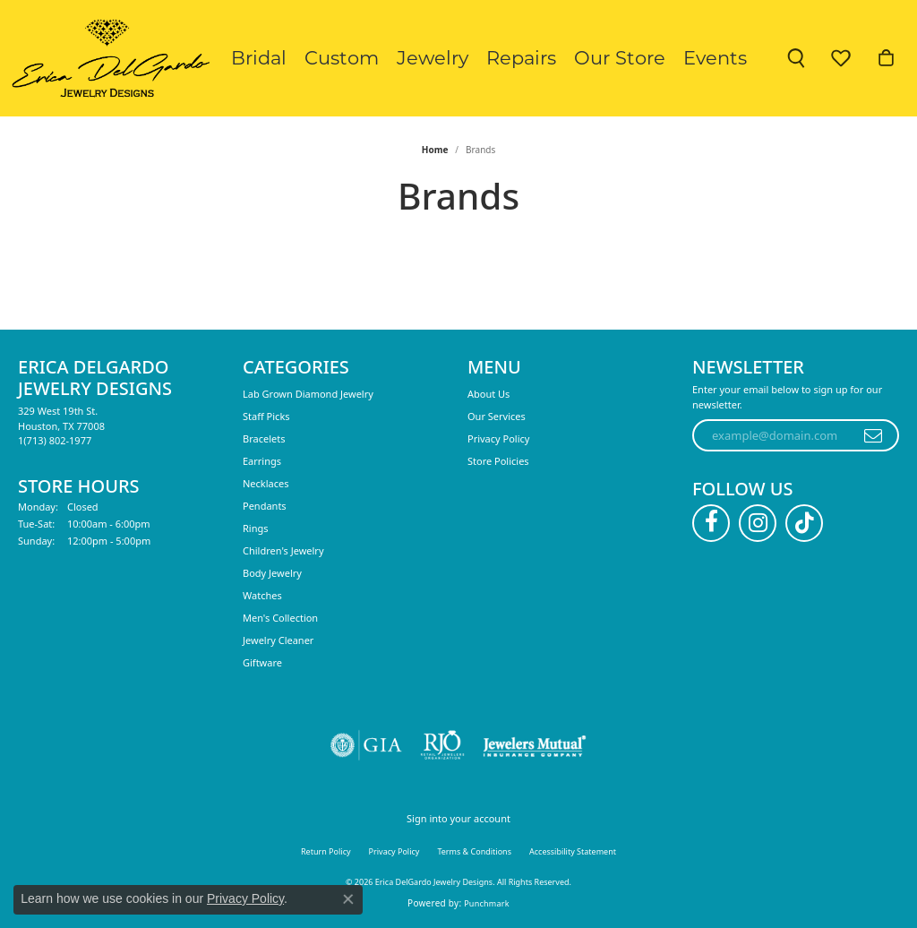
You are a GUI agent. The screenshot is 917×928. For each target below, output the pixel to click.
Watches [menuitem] (262, 595)
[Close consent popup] (348, 899)
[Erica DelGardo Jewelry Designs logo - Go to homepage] (107, 58)
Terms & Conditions (474, 851)
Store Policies (498, 461)
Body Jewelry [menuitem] (272, 573)
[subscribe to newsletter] (873, 435)
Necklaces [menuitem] (265, 483)
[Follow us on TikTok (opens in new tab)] (804, 523)
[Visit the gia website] (366, 745)
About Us (488, 393)
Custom (341, 58)
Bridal (259, 58)
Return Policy (326, 851)
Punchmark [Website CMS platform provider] (487, 903)
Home (435, 149)
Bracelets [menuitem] (264, 438)
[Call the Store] (54, 440)
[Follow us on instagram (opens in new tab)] (757, 523)
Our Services (496, 416)
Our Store (619, 58)
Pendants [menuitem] (265, 505)
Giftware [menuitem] (262, 662)
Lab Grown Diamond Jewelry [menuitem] (308, 393)
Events (715, 58)
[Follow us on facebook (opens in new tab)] (711, 523)
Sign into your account (458, 818)
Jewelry (432, 58)
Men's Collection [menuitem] (280, 617)
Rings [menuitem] (256, 528)
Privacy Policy (498, 438)
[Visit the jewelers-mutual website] (534, 745)
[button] (796, 58)
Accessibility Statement (572, 851)
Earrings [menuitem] (262, 461)
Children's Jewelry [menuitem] (283, 550)
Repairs (521, 58)
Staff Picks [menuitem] (266, 416)
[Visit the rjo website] (442, 745)
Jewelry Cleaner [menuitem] (278, 640)
